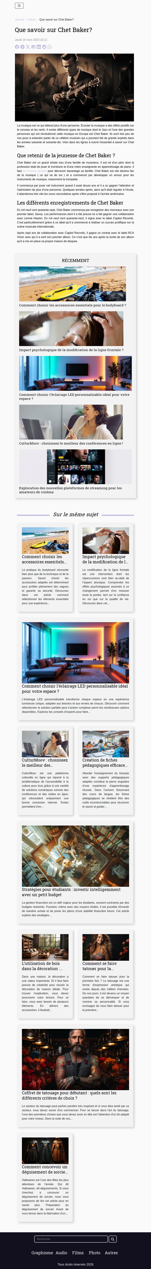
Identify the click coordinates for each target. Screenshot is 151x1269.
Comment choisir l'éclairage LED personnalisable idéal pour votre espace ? (74, 396)
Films (78, 1252)
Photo (94, 1252)
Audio (61, 1252)
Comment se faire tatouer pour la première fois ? (99, 968)
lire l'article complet (35, 170)
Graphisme (42, 1252)
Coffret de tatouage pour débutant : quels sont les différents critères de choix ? (69, 1095)
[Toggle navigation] (19, 6)
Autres (32, 19)
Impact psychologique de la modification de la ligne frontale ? (71, 350)
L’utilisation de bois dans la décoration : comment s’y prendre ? (44, 968)
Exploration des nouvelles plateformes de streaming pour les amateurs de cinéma (70, 490)
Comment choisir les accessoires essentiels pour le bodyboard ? (72, 305)
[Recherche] (71, 1239)
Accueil (19, 19)
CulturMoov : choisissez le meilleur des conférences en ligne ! (71, 443)
